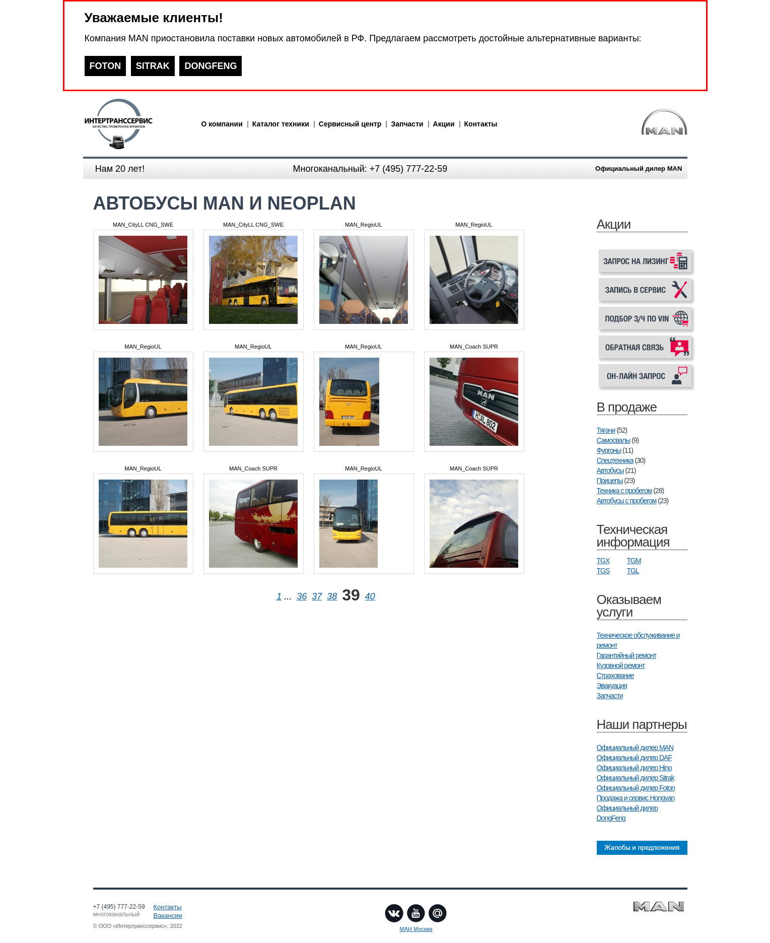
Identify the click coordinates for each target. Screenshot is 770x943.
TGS (603, 571)
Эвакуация (612, 686)
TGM (634, 561)
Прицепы (610, 481)
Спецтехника (615, 460)
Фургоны (609, 450)
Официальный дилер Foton (636, 788)
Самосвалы (614, 440)
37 (317, 596)
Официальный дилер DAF (634, 758)
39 (351, 594)
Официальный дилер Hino (634, 768)
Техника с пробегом (624, 491)
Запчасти (407, 124)
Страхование (615, 675)
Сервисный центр (350, 124)
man (136, 124)
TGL (633, 571)
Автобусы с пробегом (627, 501)
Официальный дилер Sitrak (635, 778)
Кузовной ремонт (621, 665)
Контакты (481, 124)
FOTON (105, 66)
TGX (603, 561)
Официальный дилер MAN (635, 748)
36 (302, 596)
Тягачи (606, 430)
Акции (444, 124)
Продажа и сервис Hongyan (636, 798)
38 (332, 596)
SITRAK (153, 66)
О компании (222, 124)
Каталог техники (280, 124)
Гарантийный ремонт (627, 655)
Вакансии (168, 915)
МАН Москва (415, 929)
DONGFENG (210, 66)
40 (370, 596)
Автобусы (610, 470)
